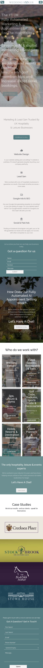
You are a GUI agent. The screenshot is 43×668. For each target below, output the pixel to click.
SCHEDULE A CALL (10, 94)
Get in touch (21, 467)
